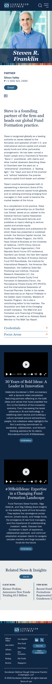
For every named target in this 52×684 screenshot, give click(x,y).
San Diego (22, 648)
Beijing (8, 658)
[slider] (13, 374)
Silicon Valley (11, 77)
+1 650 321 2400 (17, 81)
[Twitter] (42, 640)
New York (22, 643)
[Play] (7, 374)
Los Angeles (23, 639)
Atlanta (8, 649)
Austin (8, 654)
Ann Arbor (9, 645)
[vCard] (5, 96)
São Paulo (22, 658)
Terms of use (26, 681)
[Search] (39, 5)
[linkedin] (37, 640)
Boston (8, 663)
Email (11, 87)
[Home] (16, 5)
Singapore (22, 663)
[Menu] (45, 5)
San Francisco (22, 653)
